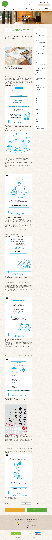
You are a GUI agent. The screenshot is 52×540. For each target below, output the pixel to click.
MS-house (38, 99)
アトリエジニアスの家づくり (5, 9)
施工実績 (26, 8)
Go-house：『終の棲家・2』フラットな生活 (40, 39)
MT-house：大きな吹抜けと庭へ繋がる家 (40, 59)
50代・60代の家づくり (12, 9)
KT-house (36, 56)
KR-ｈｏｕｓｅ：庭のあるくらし (40, 54)
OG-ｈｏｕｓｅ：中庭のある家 (40, 65)
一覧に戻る (26, 503)
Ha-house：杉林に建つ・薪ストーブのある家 (40, 42)
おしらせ (37, 103)
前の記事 (7, 503)
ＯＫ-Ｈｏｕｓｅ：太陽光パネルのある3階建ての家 (40, 119)
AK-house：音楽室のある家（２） (39, 32)
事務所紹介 (46, 8)
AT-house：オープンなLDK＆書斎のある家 (40, 36)
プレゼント (37, 91)
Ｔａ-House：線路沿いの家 (39, 121)
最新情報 (36, 101)
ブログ (36, 89)
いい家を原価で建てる (33, 9)
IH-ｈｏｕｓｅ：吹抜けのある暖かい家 (40, 45)
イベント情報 (38, 105)
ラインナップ (19, 8)
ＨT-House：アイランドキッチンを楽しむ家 (40, 112)
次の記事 (37, 503)
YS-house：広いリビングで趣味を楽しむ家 (40, 81)
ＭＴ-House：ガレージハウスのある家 (40, 115)
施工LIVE (36, 95)
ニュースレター (38, 107)
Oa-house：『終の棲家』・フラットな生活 (40, 63)
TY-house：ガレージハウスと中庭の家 (40, 72)
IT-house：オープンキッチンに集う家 (40, 49)
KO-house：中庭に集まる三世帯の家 (40, 52)
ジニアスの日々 (37, 87)
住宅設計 (36, 93)
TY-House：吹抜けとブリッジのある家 (40, 75)
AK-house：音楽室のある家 (39, 29)
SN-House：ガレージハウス (39, 67)
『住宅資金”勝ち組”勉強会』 (39, 85)
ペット (6, 230)
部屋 (24, 221)
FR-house (37, 97)
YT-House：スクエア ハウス (40, 83)
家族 (25, 72)
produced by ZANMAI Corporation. (34, 537)
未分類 (36, 109)
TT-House (37, 69)
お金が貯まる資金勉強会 (39, 9)
